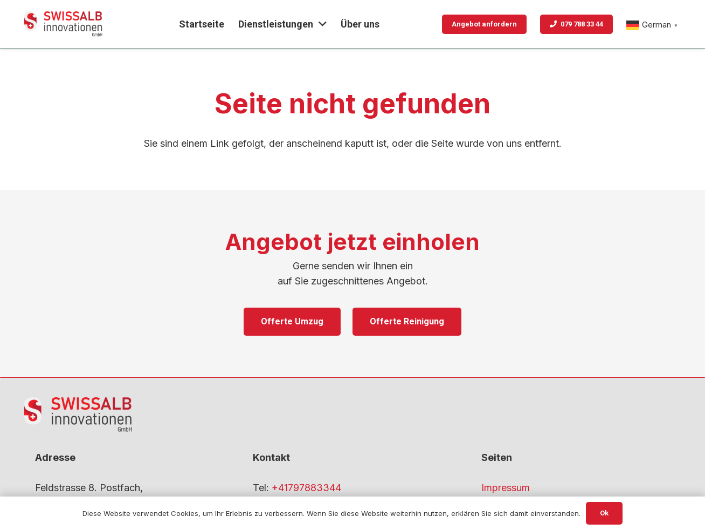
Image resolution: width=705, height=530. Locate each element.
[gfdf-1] (63, 24)
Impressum (505, 487)
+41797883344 (306, 487)
